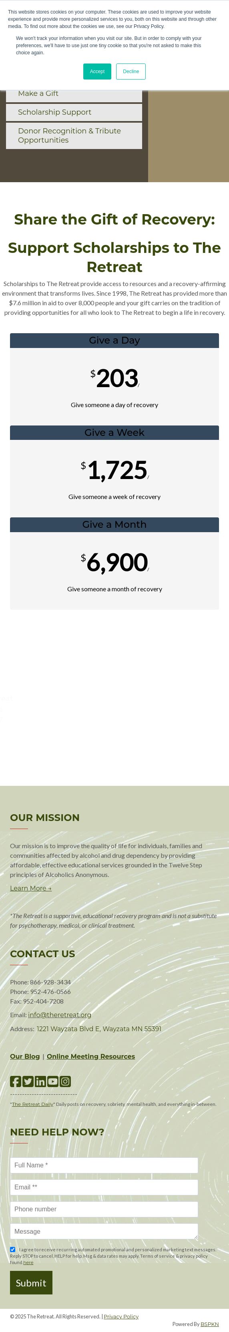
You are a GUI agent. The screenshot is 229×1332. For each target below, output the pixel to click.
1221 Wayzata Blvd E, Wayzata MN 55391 (99, 1029)
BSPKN (210, 1324)
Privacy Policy (121, 1317)
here (28, 1262)
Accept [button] (97, 71)
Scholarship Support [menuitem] (55, 112)
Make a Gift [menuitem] (38, 93)
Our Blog (25, 1056)
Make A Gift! (114, 647)
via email (116, 720)
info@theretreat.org (59, 1015)
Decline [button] (131, 71)
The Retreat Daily (32, 1104)
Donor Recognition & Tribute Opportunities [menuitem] (69, 136)
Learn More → (31, 888)
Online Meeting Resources (91, 1056)
